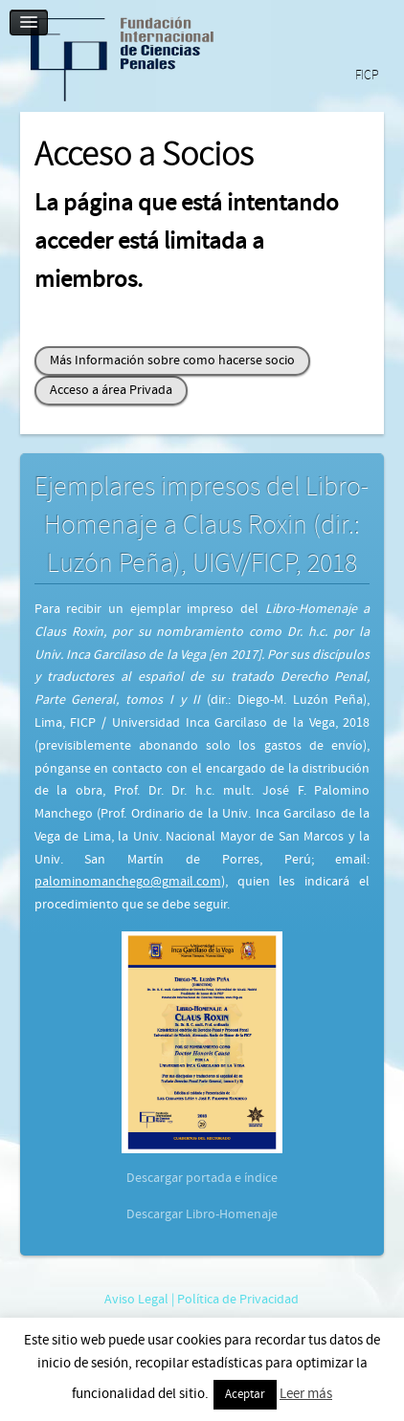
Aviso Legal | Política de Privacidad (201, 1299)
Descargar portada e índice (202, 1178)
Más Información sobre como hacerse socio (172, 360)
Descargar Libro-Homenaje (202, 1214)
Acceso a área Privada (111, 390)
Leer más (306, 1394)
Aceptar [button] (245, 1395)
